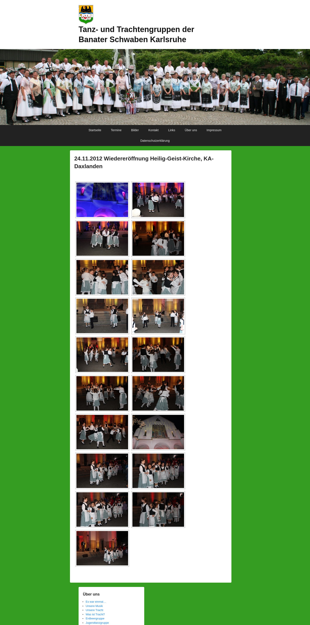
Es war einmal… (96, 601)
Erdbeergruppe (95, 618)
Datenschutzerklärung (155, 140)
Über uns (191, 130)
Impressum (214, 130)
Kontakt (153, 130)
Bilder (135, 130)
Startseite (94, 130)
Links (171, 130)
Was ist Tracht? (95, 614)
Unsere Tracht (94, 610)
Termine (116, 130)
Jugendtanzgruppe (97, 622)
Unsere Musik (94, 606)
